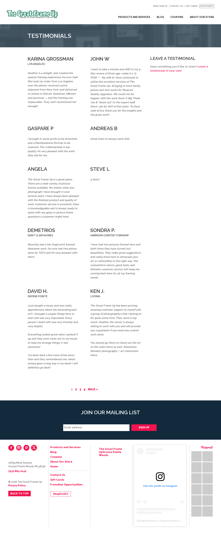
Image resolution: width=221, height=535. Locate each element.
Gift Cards (192, 6)
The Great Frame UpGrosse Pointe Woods (110, 452)
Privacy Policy (17, 485)
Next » (93, 389)
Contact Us (176, 6)
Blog (160, 17)
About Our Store (202, 17)
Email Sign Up (160, 6)
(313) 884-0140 (17, 471)
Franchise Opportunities (66, 484)
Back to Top (19, 493)
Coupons (176, 17)
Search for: (148, 6)
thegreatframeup (148, 520)
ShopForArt (206, 6)
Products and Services (134, 17)
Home (54, 466)
